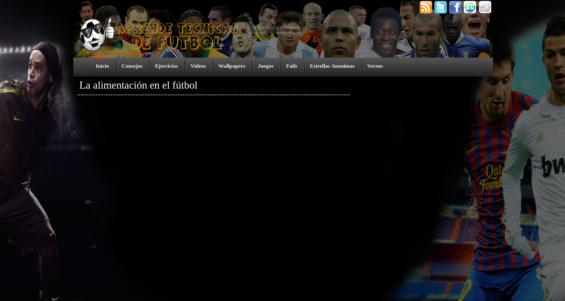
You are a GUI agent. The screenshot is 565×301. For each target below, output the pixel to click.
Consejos (131, 66)
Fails (291, 66)
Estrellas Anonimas (332, 66)
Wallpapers (232, 66)
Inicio (102, 66)
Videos (198, 66)
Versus (375, 66)
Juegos (265, 66)
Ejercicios (166, 66)
